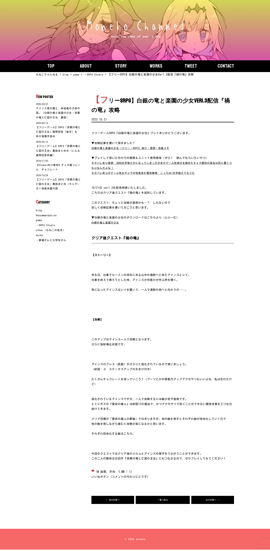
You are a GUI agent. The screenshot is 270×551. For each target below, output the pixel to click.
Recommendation (47, 221)
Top (51, 66)
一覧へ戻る (163, 500)
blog (39, 216)
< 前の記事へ (113, 500)
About (86, 66)
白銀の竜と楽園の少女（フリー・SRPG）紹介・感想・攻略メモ (132, 148)
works (40, 241)
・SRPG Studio (46, 231)
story (121, 66)
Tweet (191, 66)
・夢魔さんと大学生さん (52, 246)
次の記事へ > (213, 500)
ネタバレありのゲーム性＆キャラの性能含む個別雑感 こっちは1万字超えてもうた (146, 172)
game (39, 226)
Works (156, 66)
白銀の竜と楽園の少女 (106, 222)
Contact (226, 66)
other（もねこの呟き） (51, 236)
